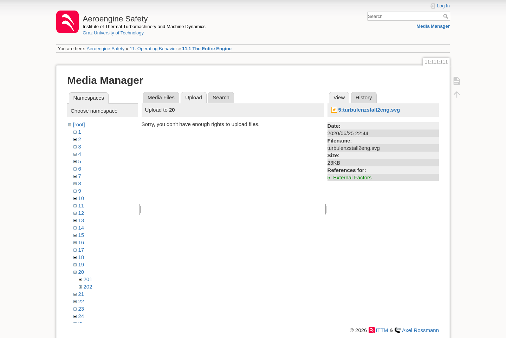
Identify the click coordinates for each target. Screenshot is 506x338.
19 (81, 264)
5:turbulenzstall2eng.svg (369, 110)
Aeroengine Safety (105, 48)
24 (81, 316)
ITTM (382, 330)
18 (81, 257)
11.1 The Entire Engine (207, 48)
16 (81, 242)
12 (81, 213)
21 (81, 294)
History (364, 97)
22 (81, 301)
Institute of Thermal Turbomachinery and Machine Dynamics (144, 26)
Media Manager (433, 26)
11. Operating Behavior (153, 48)
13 (81, 220)
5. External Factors (349, 177)
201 (88, 279)
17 (81, 250)
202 (88, 287)
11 (81, 205)
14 (81, 228)
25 (81, 323)
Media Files (161, 97)
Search (446, 16)
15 (81, 235)
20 (81, 272)
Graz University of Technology (113, 32)
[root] (79, 124)
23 (81, 309)
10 (81, 198)
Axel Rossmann (420, 330)
